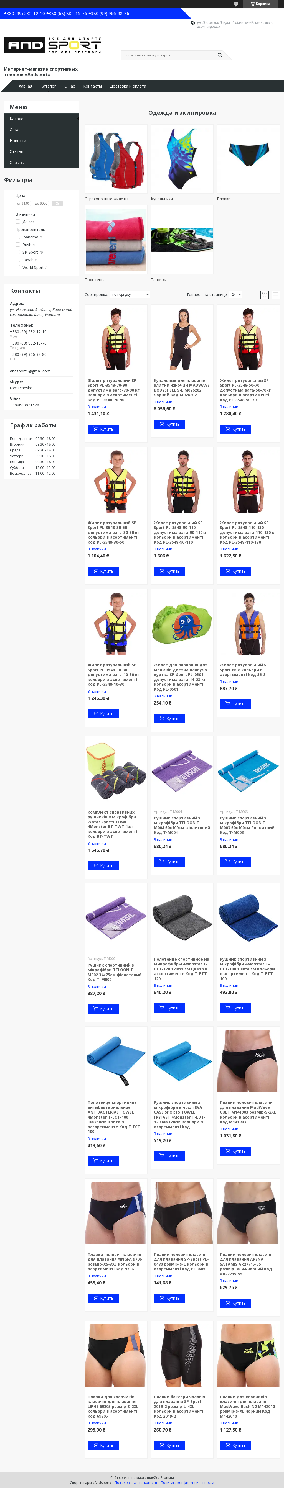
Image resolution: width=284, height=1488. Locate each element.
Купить (106, 429)
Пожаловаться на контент (136, 1482)
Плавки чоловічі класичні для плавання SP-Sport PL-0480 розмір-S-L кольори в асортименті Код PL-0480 (181, 1262)
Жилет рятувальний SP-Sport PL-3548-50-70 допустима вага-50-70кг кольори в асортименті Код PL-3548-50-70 (245, 390)
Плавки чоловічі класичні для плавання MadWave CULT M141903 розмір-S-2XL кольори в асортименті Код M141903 (248, 1112)
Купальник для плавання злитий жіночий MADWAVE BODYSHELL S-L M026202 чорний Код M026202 (182, 388)
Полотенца (95, 279)
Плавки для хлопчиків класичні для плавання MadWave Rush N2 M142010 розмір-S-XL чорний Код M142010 (247, 1406)
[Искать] (219, 55)
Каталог (48, 86)
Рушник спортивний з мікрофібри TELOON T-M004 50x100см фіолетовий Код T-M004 (182, 825)
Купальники (162, 198)
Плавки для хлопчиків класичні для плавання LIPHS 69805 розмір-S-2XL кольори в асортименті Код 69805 (113, 1406)
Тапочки (159, 279)
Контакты (92, 86)
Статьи (16, 151)
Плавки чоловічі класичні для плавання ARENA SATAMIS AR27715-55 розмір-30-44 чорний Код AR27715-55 (246, 1264)
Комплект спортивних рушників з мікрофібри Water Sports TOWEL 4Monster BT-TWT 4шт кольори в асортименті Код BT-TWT (112, 824)
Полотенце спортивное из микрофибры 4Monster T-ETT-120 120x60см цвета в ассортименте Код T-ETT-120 (181, 969)
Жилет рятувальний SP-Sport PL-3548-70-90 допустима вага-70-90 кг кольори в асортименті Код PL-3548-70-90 (114, 390)
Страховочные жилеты (106, 198)
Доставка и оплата (128, 86)
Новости (18, 140)
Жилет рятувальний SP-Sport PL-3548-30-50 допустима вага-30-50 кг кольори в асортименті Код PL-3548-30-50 (114, 532)
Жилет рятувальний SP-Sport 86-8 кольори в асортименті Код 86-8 (245, 669)
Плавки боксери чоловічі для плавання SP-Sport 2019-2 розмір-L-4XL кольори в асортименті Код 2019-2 (180, 1406)
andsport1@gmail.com (30, 371)
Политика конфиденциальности (187, 1482)
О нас (69, 86)
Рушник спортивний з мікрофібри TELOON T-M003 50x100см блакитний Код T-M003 (247, 825)
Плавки (223, 198)
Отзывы (17, 162)
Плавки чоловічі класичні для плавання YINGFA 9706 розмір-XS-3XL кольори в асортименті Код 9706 (115, 1262)
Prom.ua (167, 1477)
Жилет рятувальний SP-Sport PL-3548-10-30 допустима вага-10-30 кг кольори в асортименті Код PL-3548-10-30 (114, 674)
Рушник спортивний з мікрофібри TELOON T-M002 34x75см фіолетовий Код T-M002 (115, 972)
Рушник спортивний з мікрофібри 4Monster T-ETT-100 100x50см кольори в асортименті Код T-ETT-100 (247, 969)
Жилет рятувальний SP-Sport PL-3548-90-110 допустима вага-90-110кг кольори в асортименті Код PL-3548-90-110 (180, 532)
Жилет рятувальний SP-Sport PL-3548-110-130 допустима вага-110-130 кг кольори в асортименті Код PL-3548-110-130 (248, 532)
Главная (24, 86)
